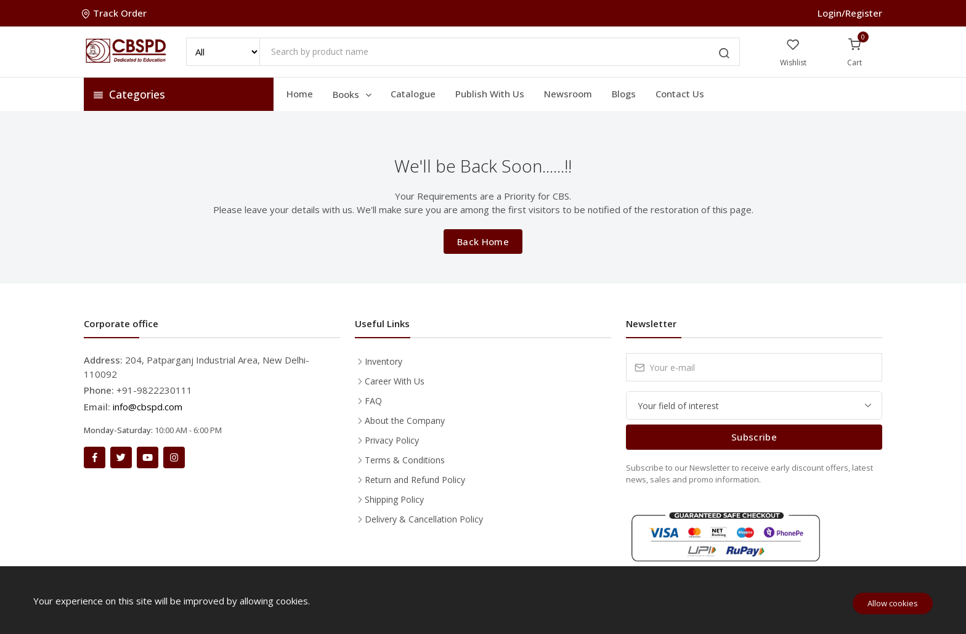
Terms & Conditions (405, 460)
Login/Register (850, 13)
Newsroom (568, 93)
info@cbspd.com (147, 406)
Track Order (115, 13)
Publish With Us (489, 93)
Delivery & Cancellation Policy (424, 519)
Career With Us (394, 381)
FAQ (373, 401)
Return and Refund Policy (415, 480)
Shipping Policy (394, 499)
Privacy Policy (392, 440)
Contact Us (680, 93)
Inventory (383, 361)
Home (299, 93)
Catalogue (413, 93)
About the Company (405, 420)
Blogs (624, 93)
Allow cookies (892, 603)
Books (353, 94)
